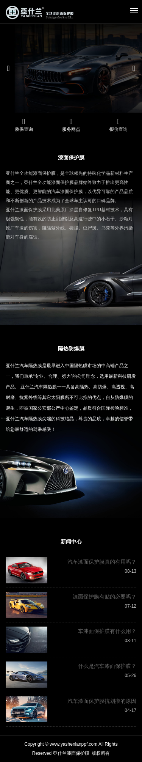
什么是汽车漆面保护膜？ (107, 666)
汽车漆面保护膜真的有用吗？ (101, 562)
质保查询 (24, 129)
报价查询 (118, 129)
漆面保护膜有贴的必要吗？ (104, 597)
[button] (10, 68)
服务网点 (71, 129)
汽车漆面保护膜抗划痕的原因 (101, 701)
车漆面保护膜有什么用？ (107, 631)
